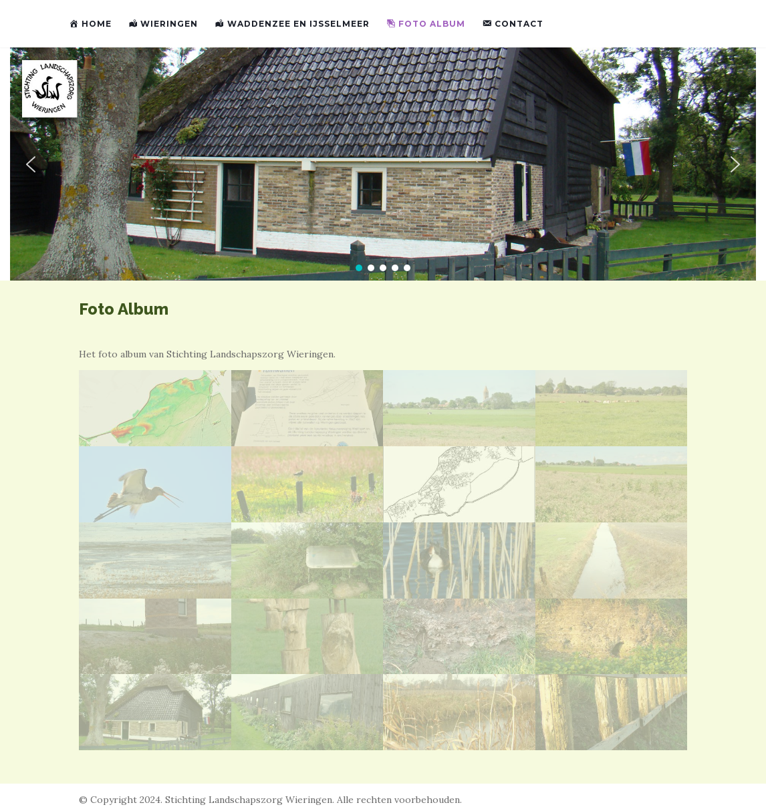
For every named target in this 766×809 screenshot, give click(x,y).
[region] (383, 164)
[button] (30, 164)
